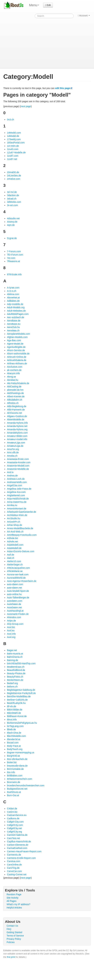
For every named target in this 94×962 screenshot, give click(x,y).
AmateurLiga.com (16, 442)
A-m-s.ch (11, 291)
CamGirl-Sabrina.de (17, 835)
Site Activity (13, 897)
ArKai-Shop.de (14, 525)
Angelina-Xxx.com (16, 492)
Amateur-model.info (17, 439)
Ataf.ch (10, 558)
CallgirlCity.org (14, 831)
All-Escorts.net (14, 413)
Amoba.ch (12, 455)
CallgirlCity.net (14, 828)
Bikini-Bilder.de (14, 709)
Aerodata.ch (13, 330)
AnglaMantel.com (16, 495)
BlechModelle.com (16, 736)
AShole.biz (12, 538)
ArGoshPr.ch (13, 521)
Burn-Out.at (13, 795)
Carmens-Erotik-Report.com (21, 858)
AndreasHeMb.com (17, 482)
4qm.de (11, 225)
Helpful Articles (14, 907)
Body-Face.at (14, 746)
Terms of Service (15, 935)
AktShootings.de (15, 393)
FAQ (9, 929)
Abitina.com (13, 294)
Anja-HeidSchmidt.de (18, 498)
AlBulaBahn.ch (14, 399)
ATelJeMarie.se (15, 571)
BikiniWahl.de (14, 713)
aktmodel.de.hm (15, 390)
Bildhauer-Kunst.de (17, 716)
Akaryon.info (13, 373)
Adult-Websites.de (16, 310)
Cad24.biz (12, 812)
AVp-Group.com (15, 624)
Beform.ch (12, 686)
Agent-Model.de (15, 343)
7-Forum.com (14, 251)
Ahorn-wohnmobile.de (18, 353)
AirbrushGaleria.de (16, 360)
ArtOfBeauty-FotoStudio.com (22, 535)
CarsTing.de (13, 868)
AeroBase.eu (13, 324)
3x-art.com (12, 205)
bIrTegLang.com (15, 726)
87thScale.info (14, 274)
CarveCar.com (14, 871)
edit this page (62, 88)
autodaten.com (14, 601)
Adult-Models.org (15, 307)
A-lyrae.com (13, 287)
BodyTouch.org (14, 749)
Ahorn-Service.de (16, 350)
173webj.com (14, 139)
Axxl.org (11, 637)
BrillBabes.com (14, 775)
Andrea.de (12, 475)
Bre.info (11, 772)
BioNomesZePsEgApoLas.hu (22, 723)
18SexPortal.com (16, 142)
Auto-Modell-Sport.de (18, 591)
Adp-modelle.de (15, 304)
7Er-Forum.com (15, 254)
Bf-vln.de (11, 706)
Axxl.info (11, 633)
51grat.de (12, 238)
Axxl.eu (11, 630)
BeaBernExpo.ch (15, 666)
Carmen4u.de (14, 854)
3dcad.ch (11, 198)
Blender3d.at (13, 739)
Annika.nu (12, 505)
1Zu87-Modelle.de (16, 152)
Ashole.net (12, 541)
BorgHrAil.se (13, 755)
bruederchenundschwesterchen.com (25, 785)
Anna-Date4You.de (16, 502)
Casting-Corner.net (16, 874)
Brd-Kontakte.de (15, 769)
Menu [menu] (34, 5)
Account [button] (84, 15)
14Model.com (14, 132)
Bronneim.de (13, 782)
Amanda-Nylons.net (17, 426)
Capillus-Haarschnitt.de (19, 841)
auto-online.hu (14, 594)
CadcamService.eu (16, 815)
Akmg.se (11, 376)
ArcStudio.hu (13, 518)
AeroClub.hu (13, 327)
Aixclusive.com (14, 366)
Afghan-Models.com (17, 337)
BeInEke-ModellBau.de (19, 696)
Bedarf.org (12, 683)
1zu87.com (12, 155)
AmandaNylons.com (17, 432)
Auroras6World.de (16, 577)
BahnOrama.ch (14, 657)
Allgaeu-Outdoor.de (17, 416)
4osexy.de (12, 221)
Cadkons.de (13, 818)
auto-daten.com (15, 584)
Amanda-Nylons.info (17, 422)
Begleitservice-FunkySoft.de (21, 693)
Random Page (14, 894)
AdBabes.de (13, 301)
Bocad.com (13, 742)
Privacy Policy (14, 939)
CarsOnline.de (14, 864)
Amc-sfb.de (13, 452)
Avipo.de (11, 620)
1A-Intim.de (13, 146)
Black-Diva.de (14, 732)
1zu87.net (12, 159)
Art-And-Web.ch (15, 531)
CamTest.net (13, 838)
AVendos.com (14, 617)
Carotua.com (13, 861)
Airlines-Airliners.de (17, 363)
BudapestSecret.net (17, 788)
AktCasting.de (14, 386)
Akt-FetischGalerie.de (18, 383)
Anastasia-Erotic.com (18, 459)
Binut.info (12, 719)
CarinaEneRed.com (17, 848)
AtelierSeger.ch (15, 564)
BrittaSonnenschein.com (19, 779)
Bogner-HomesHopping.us (20, 752)
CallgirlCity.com (15, 825)
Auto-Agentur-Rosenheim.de (21, 581)
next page (26, 106)
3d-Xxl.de (12, 192)
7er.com (11, 258)
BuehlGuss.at (14, 792)
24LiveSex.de (14, 175)
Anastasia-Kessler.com (18, 462)
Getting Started (14, 932)
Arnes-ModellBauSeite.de (20, 528)
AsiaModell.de (14, 548)
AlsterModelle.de (15, 419)
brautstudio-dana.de (17, 765)
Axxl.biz (11, 627)
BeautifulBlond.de (16, 670)
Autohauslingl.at (15, 610)
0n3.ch (10, 119)
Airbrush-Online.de (16, 357)
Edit (48, 5)
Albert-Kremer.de (15, 396)
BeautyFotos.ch (15, 676)
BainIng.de (12, 660)
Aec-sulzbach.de (15, 317)
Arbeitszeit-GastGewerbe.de (21, 512)
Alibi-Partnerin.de (16, 409)
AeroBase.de (13, 320)
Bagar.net (12, 650)
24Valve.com (13, 179)
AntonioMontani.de (16, 508)
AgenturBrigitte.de (16, 347)
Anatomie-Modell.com (18, 465)
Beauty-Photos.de (16, 673)
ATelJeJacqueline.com (18, 568)
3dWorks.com (14, 202)
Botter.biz (12, 762)
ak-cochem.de (14, 370)
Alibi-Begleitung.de (16, 406)
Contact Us (12, 925)
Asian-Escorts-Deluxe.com (20, 551)
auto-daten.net (14, 587)
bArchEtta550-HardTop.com (21, 663)
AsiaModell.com (15, 544)
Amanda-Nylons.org (17, 429)
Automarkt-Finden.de (18, 614)
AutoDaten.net (14, 607)
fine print (11, 957)
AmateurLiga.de (15, 446)
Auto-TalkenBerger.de (18, 597)
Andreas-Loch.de (16, 479)
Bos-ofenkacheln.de (17, 759)
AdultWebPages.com (17, 314)
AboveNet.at (13, 297)
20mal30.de (13, 172)
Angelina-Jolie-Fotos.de (19, 488)
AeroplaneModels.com (18, 333)
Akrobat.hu (12, 380)
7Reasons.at (13, 261)
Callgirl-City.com (15, 821)
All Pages (11, 901)
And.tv (10, 472)
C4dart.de (12, 808)
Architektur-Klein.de (17, 515)
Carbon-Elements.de (17, 844)
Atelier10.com (14, 561)
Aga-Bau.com (14, 340)
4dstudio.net (13, 218)
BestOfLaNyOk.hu (16, 703)
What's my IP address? (18, 904)
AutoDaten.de (14, 604)
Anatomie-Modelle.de (18, 469)
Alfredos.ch (13, 403)
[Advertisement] (47, 43)
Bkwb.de (11, 729)
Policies (11, 942)
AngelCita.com (14, 485)
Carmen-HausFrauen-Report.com (24, 851)
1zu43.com (12, 149)
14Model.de (13, 136)
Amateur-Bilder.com (17, 436)
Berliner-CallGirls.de (17, 699)
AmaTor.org (13, 449)
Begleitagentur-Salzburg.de (21, 690)
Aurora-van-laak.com (17, 574)
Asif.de (10, 554)
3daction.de (13, 195)
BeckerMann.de (15, 680)
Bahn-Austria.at (15, 653)
